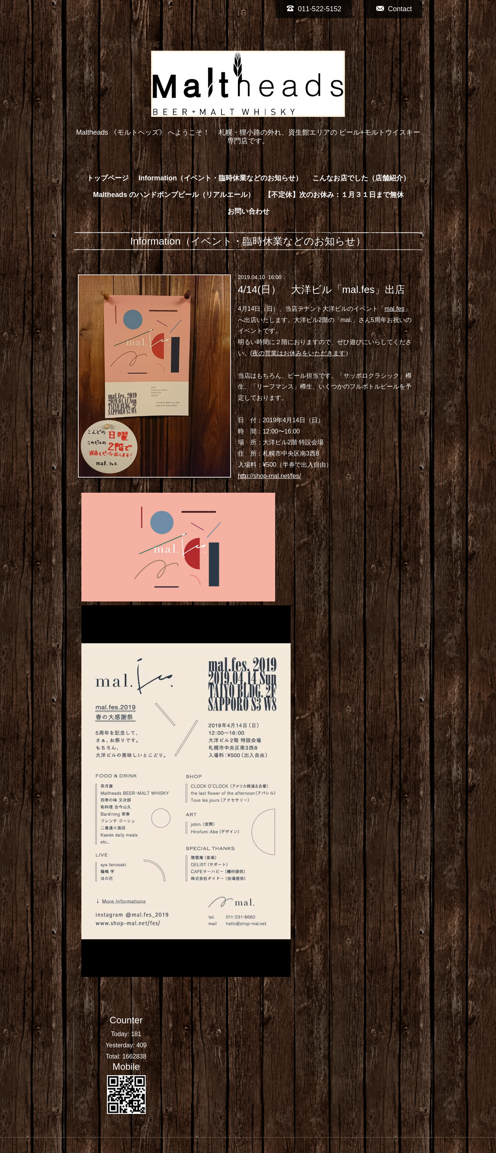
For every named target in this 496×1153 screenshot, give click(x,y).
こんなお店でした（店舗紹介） (361, 178)
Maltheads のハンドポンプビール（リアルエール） (174, 195)
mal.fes (394, 308)
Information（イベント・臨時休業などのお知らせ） (221, 178)
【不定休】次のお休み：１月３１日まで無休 (334, 195)
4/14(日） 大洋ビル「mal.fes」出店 (321, 289)
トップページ (108, 178)
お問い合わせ (248, 211)
